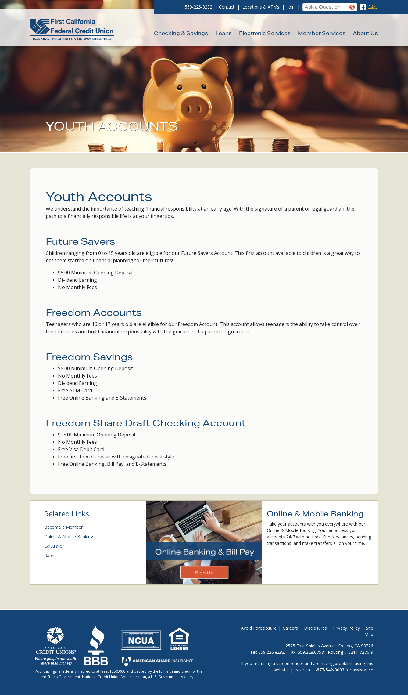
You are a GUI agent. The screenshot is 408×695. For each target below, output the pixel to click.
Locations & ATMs (260, 7)
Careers (290, 628)
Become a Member (63, 527)
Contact (226, 7)
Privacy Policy (346, 628)
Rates (49, 555)
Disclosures (315, 628)
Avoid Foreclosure (259, 628)
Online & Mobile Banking (68, 536)
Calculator (54, 546)
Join (291, 7)
